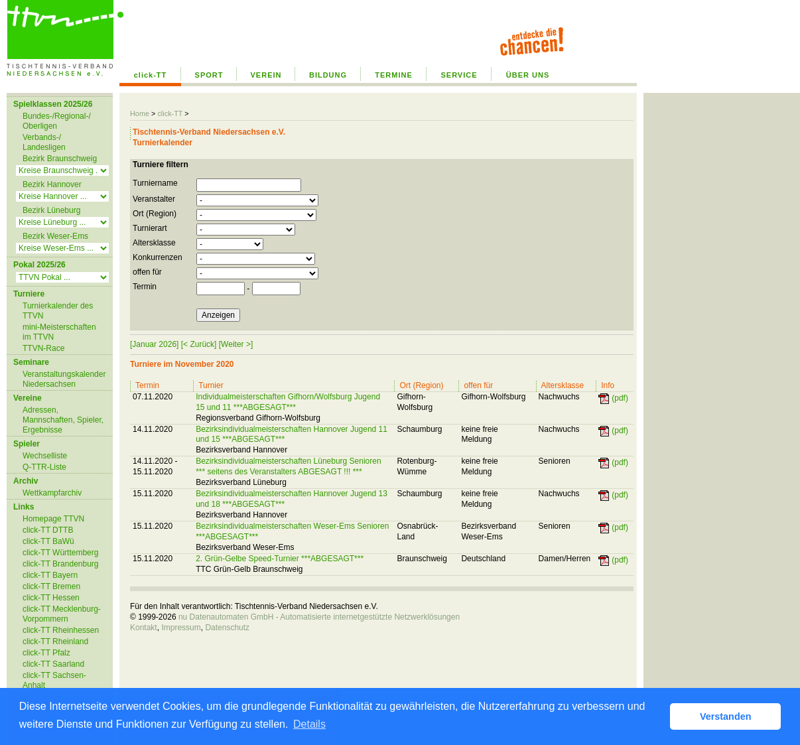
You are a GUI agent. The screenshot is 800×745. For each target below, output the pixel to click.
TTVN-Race (43, 348)
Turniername (155, 183)
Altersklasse (154, 242)
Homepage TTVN (53, 518)
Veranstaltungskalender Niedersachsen (64, 379)
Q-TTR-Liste (44, 467)
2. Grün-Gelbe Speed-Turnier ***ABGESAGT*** (280, 558)
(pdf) (620, 398)
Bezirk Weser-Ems (55, 236)
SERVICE (458, 75)
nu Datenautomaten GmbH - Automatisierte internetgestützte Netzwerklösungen (319, 617)
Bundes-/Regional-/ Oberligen (57, 121)
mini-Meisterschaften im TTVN (59, 332)
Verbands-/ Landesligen (44, 142)
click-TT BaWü (48, 541)
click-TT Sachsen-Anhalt (54, 680)
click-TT (150, 75)
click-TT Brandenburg (61, 564)
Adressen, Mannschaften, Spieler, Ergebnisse (63, 420)
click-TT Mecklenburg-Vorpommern (62, 614)
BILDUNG (328, 75)
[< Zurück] (199, 344)
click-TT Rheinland (55, 641)
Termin (145, 286)
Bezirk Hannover (52, 184)
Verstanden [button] (726, 716)
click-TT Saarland (53, 664)
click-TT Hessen (51, 597)
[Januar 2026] (154, 344)
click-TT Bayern (50, 575)
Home (139, 113)
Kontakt (143, 627)
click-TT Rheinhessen (61, 630)
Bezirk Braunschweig (60, 158)
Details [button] (309, 724)
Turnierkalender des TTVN (58, 310)
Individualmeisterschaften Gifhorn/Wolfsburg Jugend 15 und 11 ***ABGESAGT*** (288, 402)
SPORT (209, 75)
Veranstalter (154, 199)
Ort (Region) (154, 213)
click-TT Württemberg (60, 552)
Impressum (180, 627)
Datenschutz (227, 627)
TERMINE (394, 75)
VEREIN (266, 75)
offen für (147, 272)
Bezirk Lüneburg (51, 210)
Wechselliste (45, 455)
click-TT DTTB (48, 530)
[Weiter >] (236, 344)
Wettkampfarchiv (52, 493)
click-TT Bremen (51, 586)
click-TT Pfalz (46, 652)
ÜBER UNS (527, 75)
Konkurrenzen (157, 257)
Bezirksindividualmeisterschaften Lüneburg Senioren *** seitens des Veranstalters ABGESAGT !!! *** (288, 466)
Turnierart (150, 228)
